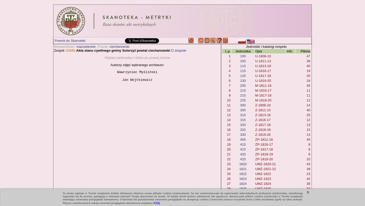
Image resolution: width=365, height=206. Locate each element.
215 (243, 95)
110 (243, 66)
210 (243, 90)
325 (243, 130)
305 (243, 110)
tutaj (156, 203)
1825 (243, 189)
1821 (243, 169)
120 (243, 76)
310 (243, 115)
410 (243, 144)
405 (243, 139)
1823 (243, 179)
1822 (243, 174)
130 (243, 81)
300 (243, 105)
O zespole (178, 50)
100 (243, 56)
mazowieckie (86, 47)
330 (243, 135)
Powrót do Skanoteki (70, 41)
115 (243, 71)
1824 (243, 184)
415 (243, 149)
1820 (243, 164)
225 (243, 100)
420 (243, 154)
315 (243, 120)
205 (243, 86)
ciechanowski (119, 47)
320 (243, 125)
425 (243, 159)
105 (243, 61)
